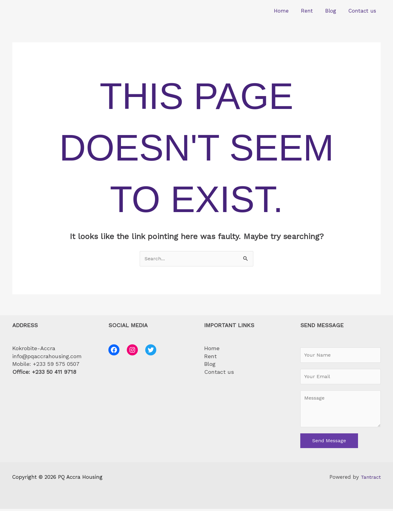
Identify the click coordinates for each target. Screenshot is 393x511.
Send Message (329, 443)
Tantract (370, 479)
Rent (311, 11)
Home (287, 11)
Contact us (363, 11)
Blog (333, 11)
